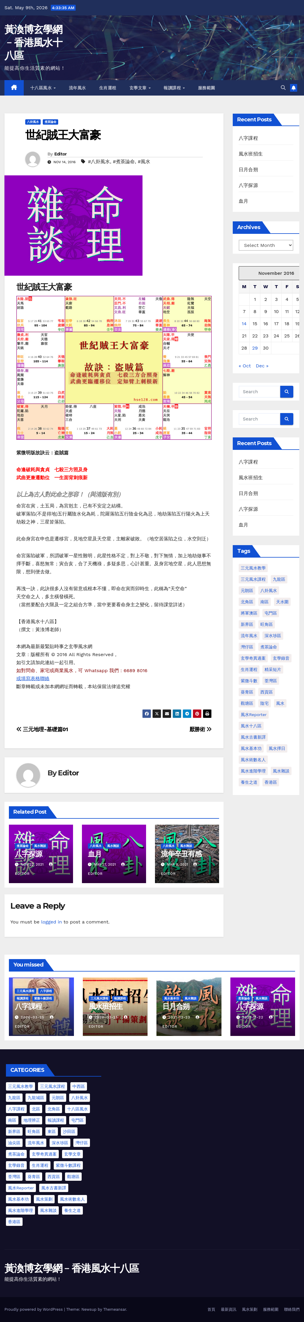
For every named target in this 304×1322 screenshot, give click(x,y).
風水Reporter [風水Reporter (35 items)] (21, 1187)
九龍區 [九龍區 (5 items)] (14, 1097)
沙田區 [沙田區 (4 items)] (69, 1131)
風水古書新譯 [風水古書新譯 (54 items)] (53, 1187)
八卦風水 (33, 121)
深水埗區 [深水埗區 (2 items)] (60, 1142)
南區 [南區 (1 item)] (264, 601)
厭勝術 (200, 729)
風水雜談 (40, 846)
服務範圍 (206, 88)
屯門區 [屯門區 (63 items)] (77, 1120)
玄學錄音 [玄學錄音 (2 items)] (281, 658)
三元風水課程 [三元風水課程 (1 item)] (253, 579)
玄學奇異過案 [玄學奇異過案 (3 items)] (253, 658)
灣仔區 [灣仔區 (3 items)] (247, 647)
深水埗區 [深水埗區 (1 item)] (273, 635)
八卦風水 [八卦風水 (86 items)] (268, 590)
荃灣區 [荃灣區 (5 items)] (14, 1176)
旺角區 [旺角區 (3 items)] (34, 1131)
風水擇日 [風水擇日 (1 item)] (277, 748)
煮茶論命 (50, 121)
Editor (60, 154)
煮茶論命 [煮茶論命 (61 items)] (268, 647)
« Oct (245, 366)
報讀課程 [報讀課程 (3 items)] (56, 1120)
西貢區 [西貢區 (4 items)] (266, 692)
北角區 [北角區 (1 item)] (247, 601)
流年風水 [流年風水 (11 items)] (249, 635)
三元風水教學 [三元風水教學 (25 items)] (20, 1086)
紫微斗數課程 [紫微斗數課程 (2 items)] (68, 1165)
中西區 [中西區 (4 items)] (78, 1086)
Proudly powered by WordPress (34, 1309)
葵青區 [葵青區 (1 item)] (247, 692)
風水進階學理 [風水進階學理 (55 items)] (20, 1210)
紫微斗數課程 (43, 998)
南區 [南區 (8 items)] (12, 1120)
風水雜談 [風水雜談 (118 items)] (281, 771)
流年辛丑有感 (181, 854)
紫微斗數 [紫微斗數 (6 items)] (249, 680)
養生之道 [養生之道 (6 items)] (72, 1210)
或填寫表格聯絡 (33, 678)
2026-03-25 (33, 1017)
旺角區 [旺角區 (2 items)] (266, 624)
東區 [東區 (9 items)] (52, 1131)
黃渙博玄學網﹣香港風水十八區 (33, 42)
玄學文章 (138, 88)
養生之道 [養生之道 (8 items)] (249, 782)
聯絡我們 (292, 1309)
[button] (283, 88)
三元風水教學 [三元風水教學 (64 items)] (253, 568)
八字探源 (28, 854)
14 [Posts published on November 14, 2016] (244, 323)
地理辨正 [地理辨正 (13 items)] (31, 1120)
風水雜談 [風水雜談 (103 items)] (48, 1210)
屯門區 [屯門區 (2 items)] (271, 613)
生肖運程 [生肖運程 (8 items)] (249, 669)
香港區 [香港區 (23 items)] (14, 1221)
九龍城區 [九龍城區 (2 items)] (36, 1097)
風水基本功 (171, 998)
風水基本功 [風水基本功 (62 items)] (251, 748)
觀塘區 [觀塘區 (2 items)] (247, 703)
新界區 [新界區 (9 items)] (247, 624)
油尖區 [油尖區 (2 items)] (14, 1142)
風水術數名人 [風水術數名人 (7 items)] (253, 759)
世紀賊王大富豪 (62, 135)
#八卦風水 (99, 161)
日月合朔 (248, 169)
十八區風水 (41, 88)
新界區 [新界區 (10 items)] (14, 1131)
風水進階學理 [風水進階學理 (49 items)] (253, 771)
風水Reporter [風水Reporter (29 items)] (254, 714)
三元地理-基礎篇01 (42, 729)
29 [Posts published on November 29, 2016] (255, 348)
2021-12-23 (179, 1017)
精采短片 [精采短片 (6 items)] (273, 669)
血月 (95, 854)
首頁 (211, 1309)
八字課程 (248, 138)
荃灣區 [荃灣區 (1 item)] (271, 680)
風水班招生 (251, 154)
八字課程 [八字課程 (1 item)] (16, 1109)
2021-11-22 (253, 1017)
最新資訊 (228, 1309)
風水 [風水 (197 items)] (280, 703)
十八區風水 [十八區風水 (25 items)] (77, 1109)
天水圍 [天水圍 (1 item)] (282, 601)
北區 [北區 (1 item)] (36, 1109)
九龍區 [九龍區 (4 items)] (279, 579)
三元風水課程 (25, 991)
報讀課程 (173, 88)
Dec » (262, 366)
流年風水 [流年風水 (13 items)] (36, 1142)
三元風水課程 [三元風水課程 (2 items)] (52, 1086)
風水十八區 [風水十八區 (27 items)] (251, 725)
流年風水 (77, 88)
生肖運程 (107, 88)
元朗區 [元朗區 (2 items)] (247, 590)
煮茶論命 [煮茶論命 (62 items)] (16, 1154)
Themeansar (114, 1309)
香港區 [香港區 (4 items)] (271, 782)
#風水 (144, 161)
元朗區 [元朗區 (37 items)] (58, 1097)
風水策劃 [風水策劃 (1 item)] (44, 1199)
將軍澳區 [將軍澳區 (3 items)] (249, 613)
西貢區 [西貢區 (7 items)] (54, 1176)
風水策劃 (249, 1309)
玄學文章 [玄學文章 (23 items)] (72, 1154)
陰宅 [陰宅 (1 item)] (264, 703)
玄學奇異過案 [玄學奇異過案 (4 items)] (44, 1154)
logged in (51, 922)
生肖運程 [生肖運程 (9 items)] (40, 1165)
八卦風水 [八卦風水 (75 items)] (79, 1097)
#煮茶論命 (124, 161)
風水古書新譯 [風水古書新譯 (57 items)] (253, 737)
